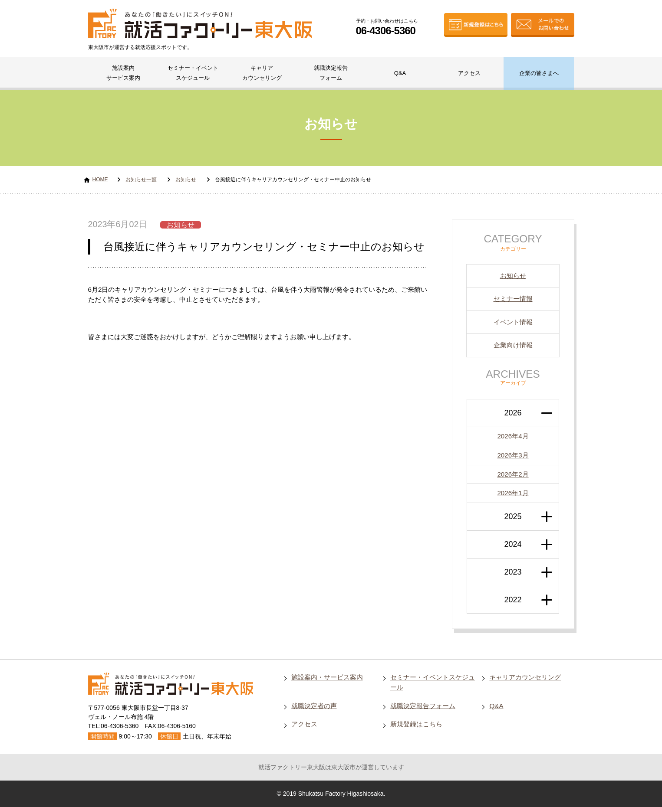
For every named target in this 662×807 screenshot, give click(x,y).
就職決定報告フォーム (331, 73)
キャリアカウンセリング (262, 73)
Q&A (400, 73)
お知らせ (185, 179)
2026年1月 (512, 493)
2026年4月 (512, 436)
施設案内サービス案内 (123, 73)
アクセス (469, 73)
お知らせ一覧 (141, 179)
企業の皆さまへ (539, 73)
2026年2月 (512, 474)
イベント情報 (513, 322)
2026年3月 (512, 455)
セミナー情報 (513, 298)
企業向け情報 (513, 345)
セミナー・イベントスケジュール (193, 73)
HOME (100, 179)
